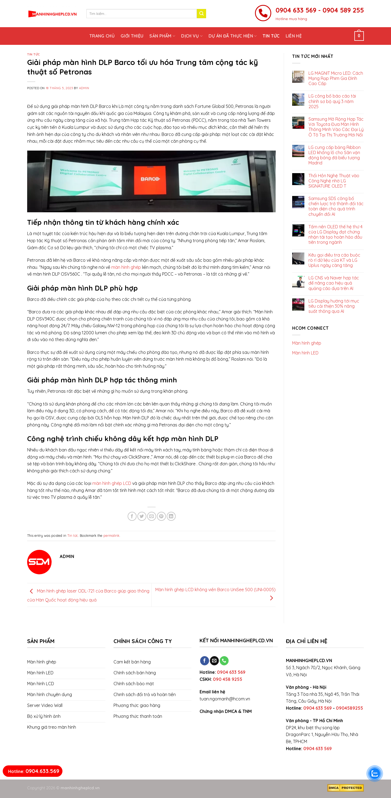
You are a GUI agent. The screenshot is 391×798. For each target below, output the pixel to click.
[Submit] (201, 13)
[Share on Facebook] (132, 516)
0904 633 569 (231, 672)
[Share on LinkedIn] (171, 516)
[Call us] (224, 660)
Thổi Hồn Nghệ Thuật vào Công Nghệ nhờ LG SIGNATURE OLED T (333, 181)
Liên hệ (294, 36)
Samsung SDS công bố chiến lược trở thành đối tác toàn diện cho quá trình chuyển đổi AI (336, 206)
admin (84, 88)
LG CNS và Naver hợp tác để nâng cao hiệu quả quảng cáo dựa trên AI (333, 283)
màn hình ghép (126, 267)
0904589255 (349, 708)
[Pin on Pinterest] (161, 516)
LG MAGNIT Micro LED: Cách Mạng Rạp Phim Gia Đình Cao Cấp (335, 78)
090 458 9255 (227, 679)
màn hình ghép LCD (111, 483)
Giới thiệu (132, 36)
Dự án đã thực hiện (233, 36)
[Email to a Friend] (151, 516)
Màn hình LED (305, 353)
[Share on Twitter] (141, 516)
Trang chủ (102, 36)
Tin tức (271, 36)
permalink (111, 535)
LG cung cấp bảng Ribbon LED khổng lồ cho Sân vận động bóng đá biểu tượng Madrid (334, 155)
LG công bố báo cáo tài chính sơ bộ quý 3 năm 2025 (332, 101)
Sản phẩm (162, 36)
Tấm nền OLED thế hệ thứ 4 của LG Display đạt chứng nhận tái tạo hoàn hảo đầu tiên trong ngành (335, 234)
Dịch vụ (192, 36)
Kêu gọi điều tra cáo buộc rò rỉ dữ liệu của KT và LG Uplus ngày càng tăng (334, 260)
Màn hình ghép (306, 343)
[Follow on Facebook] (204, 660)
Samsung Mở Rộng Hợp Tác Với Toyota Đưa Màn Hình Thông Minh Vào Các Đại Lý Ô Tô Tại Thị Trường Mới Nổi (336, 127)
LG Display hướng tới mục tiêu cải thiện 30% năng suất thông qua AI (333, 306)
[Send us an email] (214, 660)
